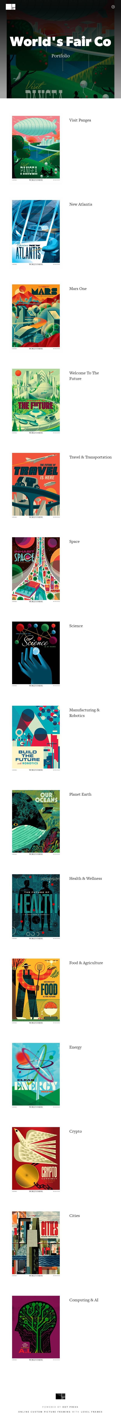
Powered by (60, 1406)
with (60, 1411)
